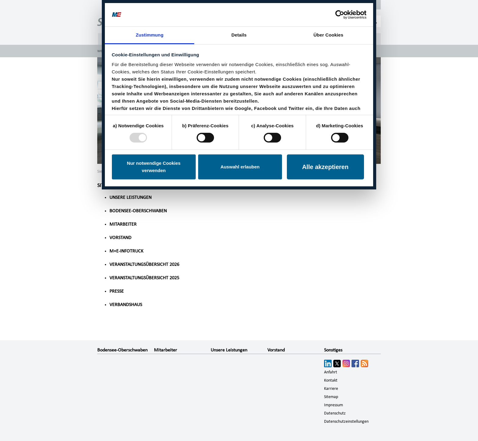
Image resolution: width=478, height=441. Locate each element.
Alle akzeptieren (325, 167)
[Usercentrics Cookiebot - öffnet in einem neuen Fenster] (339, 14)
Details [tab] (239, 34)
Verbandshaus (125, 304)
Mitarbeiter (123, 224)
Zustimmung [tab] (149, 34)
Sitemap (331, 397)
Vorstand (120, 237)
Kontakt (330, 380)
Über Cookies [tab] (328, 34)
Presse (116, 291)
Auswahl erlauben (239, 166)
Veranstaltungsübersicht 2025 (144, 277)
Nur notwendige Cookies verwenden (153, 167)
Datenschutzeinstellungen (346, 421)
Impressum (333, 405)
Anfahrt (330, 372)
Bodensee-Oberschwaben (138, 210)
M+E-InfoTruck (126, 251)
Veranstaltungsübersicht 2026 (144, 264)
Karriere (331, 388)
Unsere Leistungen (130, 197)
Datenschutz (335, 413)
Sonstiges (333, 350)
